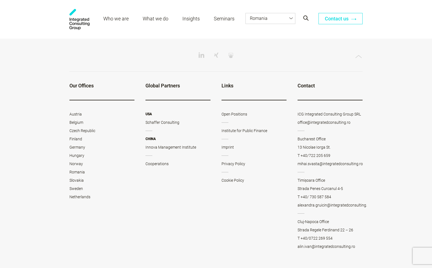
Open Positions (234, 114)
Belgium (76, 122)
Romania (77, 172)
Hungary (76, 155)
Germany (77, 147)
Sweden (76, 188)
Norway (76, 164)
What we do (155, 19)
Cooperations (157, 164)
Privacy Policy (233, 164)
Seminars (224, 19)
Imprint (228, 147)
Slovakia (76, 180)
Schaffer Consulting (162, 122)
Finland (75, 139)
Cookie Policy (233, 180)
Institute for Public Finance (244, 130)
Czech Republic (82, 130)
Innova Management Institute (170, 147)
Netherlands (79, 197)
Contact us (341, 19)
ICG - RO (79, 19)
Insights (191, 19)
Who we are (116, 19)
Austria (75, 114)
